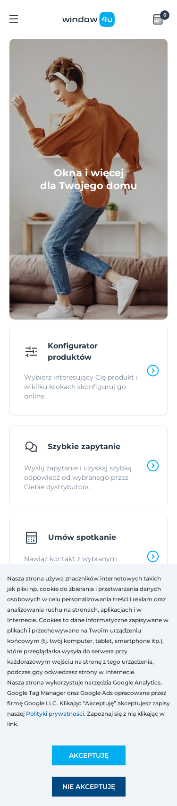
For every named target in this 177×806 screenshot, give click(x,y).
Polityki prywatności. (55, 713)
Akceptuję (89, 755)
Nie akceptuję (88, 786)
